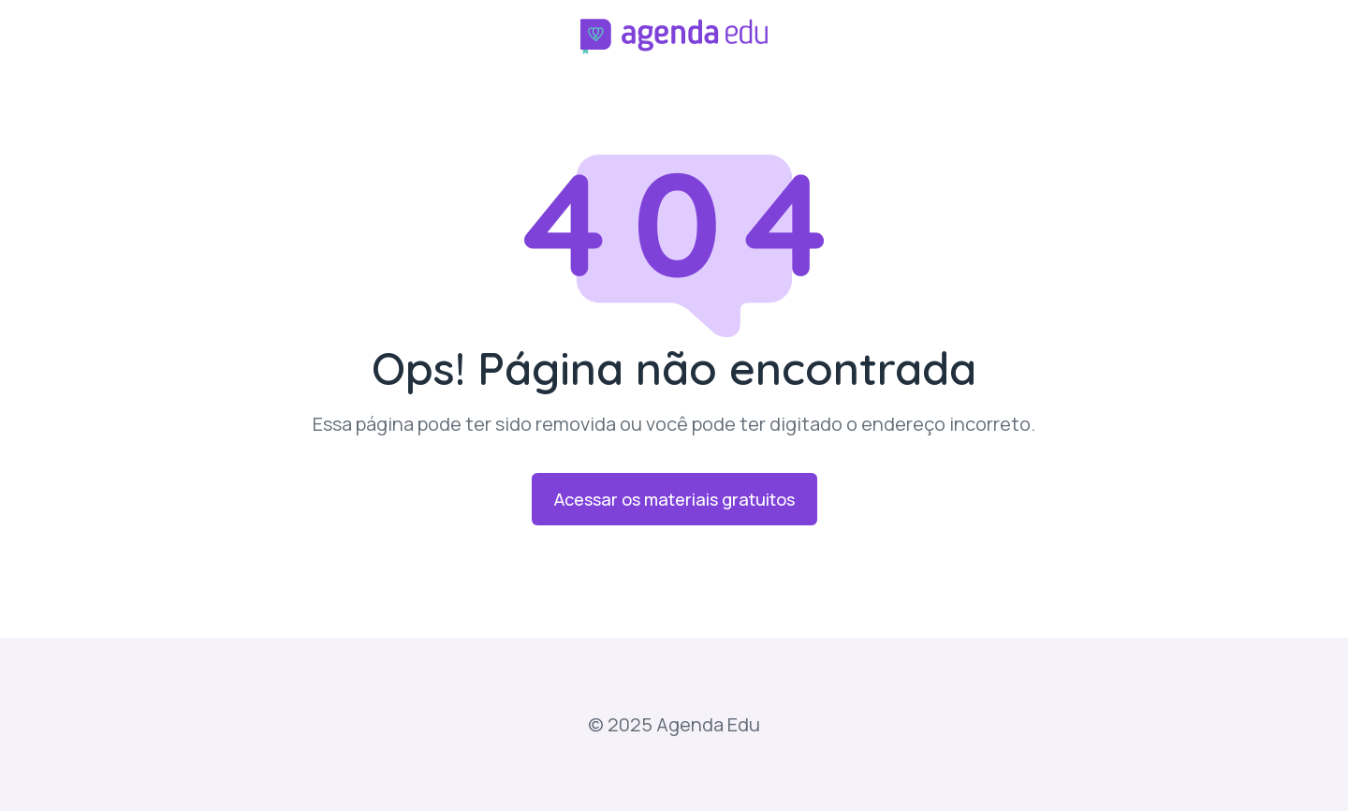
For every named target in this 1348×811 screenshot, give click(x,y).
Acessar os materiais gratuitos (674, 499)
